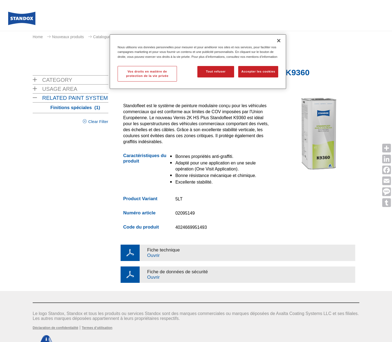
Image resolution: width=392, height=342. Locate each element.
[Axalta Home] (21, 20)
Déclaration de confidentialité (55, 328)
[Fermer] (279, 41)
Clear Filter (98, 121)
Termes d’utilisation (97, 328)
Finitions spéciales (75, 107)
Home (38, 37)
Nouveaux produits (68, 37)
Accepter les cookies (258, 71)
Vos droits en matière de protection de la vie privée (147, 73)
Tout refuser (215, 71)
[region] (197, 61)
